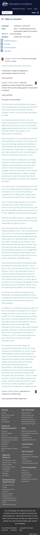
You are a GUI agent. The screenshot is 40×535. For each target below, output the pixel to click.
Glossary (5, 473)
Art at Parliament (27, 475)
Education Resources (28, 419)
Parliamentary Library (28, 422)
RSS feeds (5, 475)
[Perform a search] (3, 12)
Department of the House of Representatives (8, 491)
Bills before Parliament (29, 431)
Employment (6, 469)
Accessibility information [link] (9, 528)
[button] (35, 13)
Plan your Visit (26, 477)
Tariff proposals (27, 438)
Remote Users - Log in (9, 462)
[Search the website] (7, 12)
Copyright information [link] (26, 528)
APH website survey (8, 467)
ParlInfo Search (7, 465)
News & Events (26, 413)
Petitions (24, 459)
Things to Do (26, 473)
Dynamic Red (6, 417)
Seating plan (5, 422)
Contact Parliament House (30, 463)
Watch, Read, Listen (28, 415)
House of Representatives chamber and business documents (10, 438)
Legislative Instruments (29, 440)
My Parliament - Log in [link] (9, 460)
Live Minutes (6, 442)
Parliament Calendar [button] (18, 9)
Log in (36, 9)
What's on (25, 470)
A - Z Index (5, 471)
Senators (4, 419)
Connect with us (27, 461)
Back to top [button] (33, 534)
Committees (25, 447)
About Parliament (27, 417)
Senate (4, 413)
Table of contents (12, 19)
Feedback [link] (14, 530)
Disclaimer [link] (5, 530)
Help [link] (20, 530)
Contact (29, 9)
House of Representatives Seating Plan (9, 448)
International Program (29, 424)
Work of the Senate (8, 415)
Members (5, 444)
